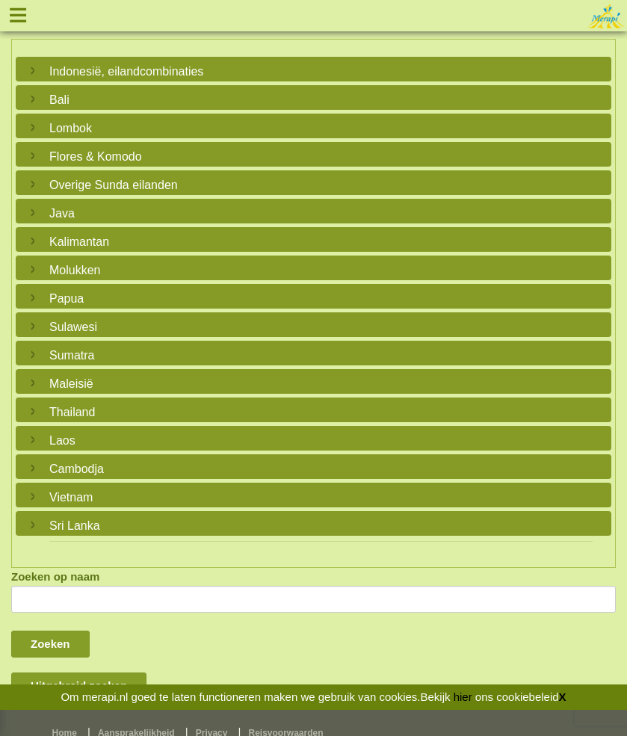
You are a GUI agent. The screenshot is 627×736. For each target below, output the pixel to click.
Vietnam (71, 497)
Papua (66, 298)
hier (463, 696)
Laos (62, 440)
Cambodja (76, 469)
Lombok (70, 128)
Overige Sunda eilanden (113, 185)
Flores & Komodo (95, 156)
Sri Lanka (74, 525)
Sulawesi (73, 327)
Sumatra (71, 355)
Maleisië (71, 383)
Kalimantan (79, 241)
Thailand (72, 412)
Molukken (74, 270)
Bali (59, 99)
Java (62, 213)
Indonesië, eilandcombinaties (126, 71)
